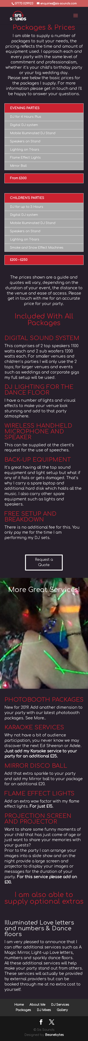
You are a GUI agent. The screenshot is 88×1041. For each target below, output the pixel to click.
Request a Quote (44, 562)
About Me (37, 1004)
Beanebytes (54, 1035)
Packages (23, 1010)
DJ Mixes (44, 1010)
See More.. (35, 718)
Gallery (62, 1010)
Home (19, 1004)
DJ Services (60, 1004)
